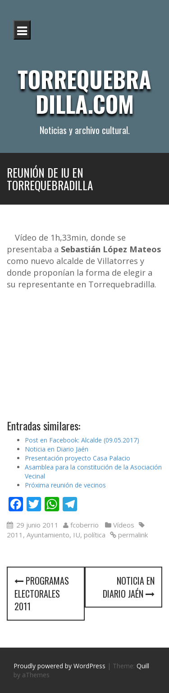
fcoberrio (84, 524)
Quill (143, 666)
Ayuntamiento (48, 534)
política (94, 534)
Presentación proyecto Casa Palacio (77, 458)
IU (76, 534)
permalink (132, 534)
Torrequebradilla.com (84, 91)
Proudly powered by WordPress (59, 666)
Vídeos (123, 524)
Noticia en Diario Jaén (56, 449)
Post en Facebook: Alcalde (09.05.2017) (82, 440)
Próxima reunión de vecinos (65, 485)
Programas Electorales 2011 (41, 593)
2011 (15, 534)
